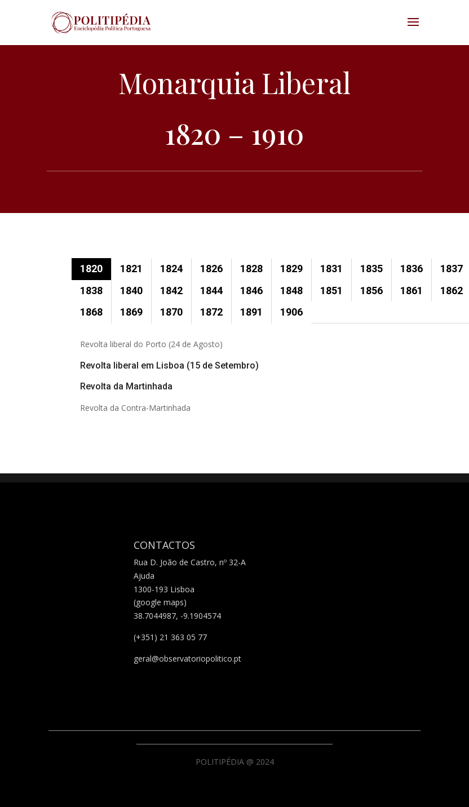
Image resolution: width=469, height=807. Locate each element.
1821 (131, 268)
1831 (331, 268)
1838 (91, 290)
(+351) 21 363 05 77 (170, 637)
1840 (131, 290)
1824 (171, 268)
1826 (211, 268)
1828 (251, 268)
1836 (411, 268)
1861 (411, 290)
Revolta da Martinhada (126, 386)
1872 (211, 312)
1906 (291, 312)
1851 (331, 290)
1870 (171, 312)
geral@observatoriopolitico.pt (187, 658)
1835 (371, 268)
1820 (91, 268)
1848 (291, 290)
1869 (131, 312)
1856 (371, 290)
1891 (251, 312)
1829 (291, 268)
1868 (91, 312)
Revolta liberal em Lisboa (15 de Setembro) (169, 365)
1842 (171, 290)
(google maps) (160, 602)
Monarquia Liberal (234, 82)
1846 (251, 290)
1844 (211, 290)
